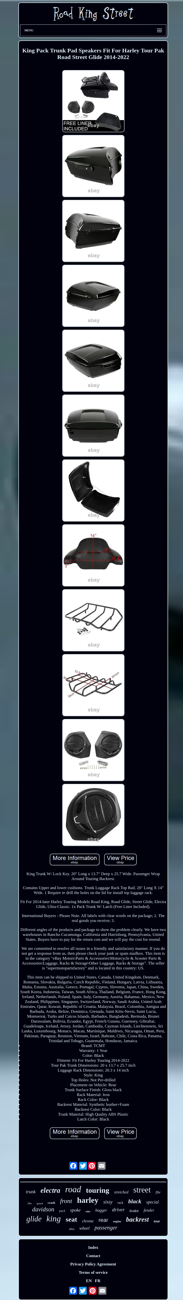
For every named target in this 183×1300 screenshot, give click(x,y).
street (142, 1189)
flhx (30, 1203)
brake (134, 1211)
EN (89, 1280)
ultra (71, 1229)
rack (120, 1203)
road (73, 1189)
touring (97, 1190)
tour (157, 1221)
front (66, 1201)
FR (97, 1280)
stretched (121, 1192)
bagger (101, 1210)
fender (149, 1210)
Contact (93, 1255)
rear (103, 1220)
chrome (88, 1221)
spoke (75, 1210)
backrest (137, 1219)
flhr (158, 1192)
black (134, 1201)
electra (50, 1190)
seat (71, 1219)
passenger (106, 1228)
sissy (108, 1202)
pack (62, 1211)
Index (93, 1247)
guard (40, 1203)
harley (87, 1200)
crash (51, 1203)
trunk (31, 1191)
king (54, 1218)
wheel (84, 1228)
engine (117, 1221)
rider (87, 1211)
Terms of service (93, 1272)
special (152, 1202)
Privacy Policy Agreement (93, 1264)
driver (118, 1210)
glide (34, 1219)
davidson (43, 1209)
